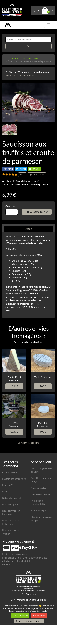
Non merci (39, 615)
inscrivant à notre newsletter (19, 75)
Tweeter (21, 169)
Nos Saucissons (30, 58)
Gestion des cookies (41, 494)
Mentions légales (39, 510)
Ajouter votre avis (37, 174)
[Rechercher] (28, 46)
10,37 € (14, 431)
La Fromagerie (12, 58)
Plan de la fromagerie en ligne (41, 518)
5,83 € (43, 386)
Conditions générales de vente (41, 470)
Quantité (10, 206)
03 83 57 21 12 (10, 564)
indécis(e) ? (7, 485)
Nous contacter (38, 487)
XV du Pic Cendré (42, 377)
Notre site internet (11, 498)
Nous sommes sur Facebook (11, 512)
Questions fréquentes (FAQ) (42, 480)
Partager (8, 169)
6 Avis (22, 174)
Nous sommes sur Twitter (11, 532)
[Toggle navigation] (48, 25)
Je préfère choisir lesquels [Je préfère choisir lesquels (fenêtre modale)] (29, 620)
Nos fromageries (10, 504)
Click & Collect (9, 472)
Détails (28, 228)
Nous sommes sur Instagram (11, 522)
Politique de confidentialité (38, 502)
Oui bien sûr (20, 615)
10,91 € (14, 386)
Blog (4, 491)
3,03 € (43, 431)
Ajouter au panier (37, 211)
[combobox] (28, 39)
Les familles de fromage (14, 478)
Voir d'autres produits (28, 442)
